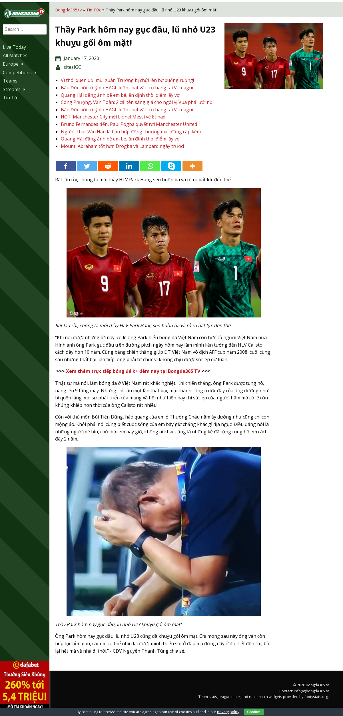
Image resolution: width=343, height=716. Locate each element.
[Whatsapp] (158, 171)
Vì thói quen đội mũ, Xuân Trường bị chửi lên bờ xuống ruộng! (135, 78)
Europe (14, 63)
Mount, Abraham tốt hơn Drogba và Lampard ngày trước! (130, 151)
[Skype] (179, 171)
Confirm (253, 712)
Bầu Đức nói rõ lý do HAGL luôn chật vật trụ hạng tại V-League (135, 85)
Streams (15, 88)
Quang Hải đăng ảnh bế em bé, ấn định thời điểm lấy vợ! (128, 92)
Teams (10, 80)
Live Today (14, 46)
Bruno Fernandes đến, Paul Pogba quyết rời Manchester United (137, 129)
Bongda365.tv (76, 7)
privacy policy (228, 711)
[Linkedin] (137, 171)
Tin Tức (11, 97)
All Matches (15, 55)
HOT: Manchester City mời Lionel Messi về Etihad (121, 122)
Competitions (20, 72)
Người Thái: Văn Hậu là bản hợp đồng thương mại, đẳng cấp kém (138, 136)
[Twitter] (95, 171)
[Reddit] (116, 171)
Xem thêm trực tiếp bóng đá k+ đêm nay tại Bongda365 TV (141, 376)
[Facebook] (73, 171)
